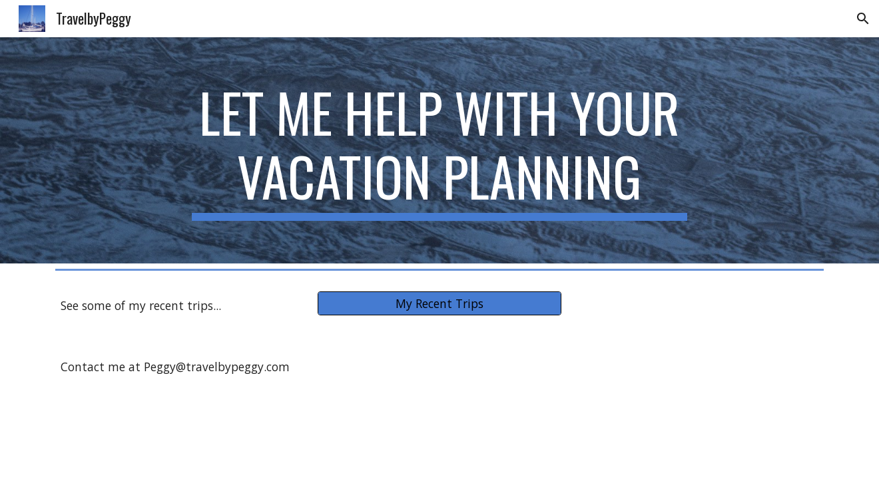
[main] (439, 150)
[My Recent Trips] (439, 304)
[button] (863, 19)
